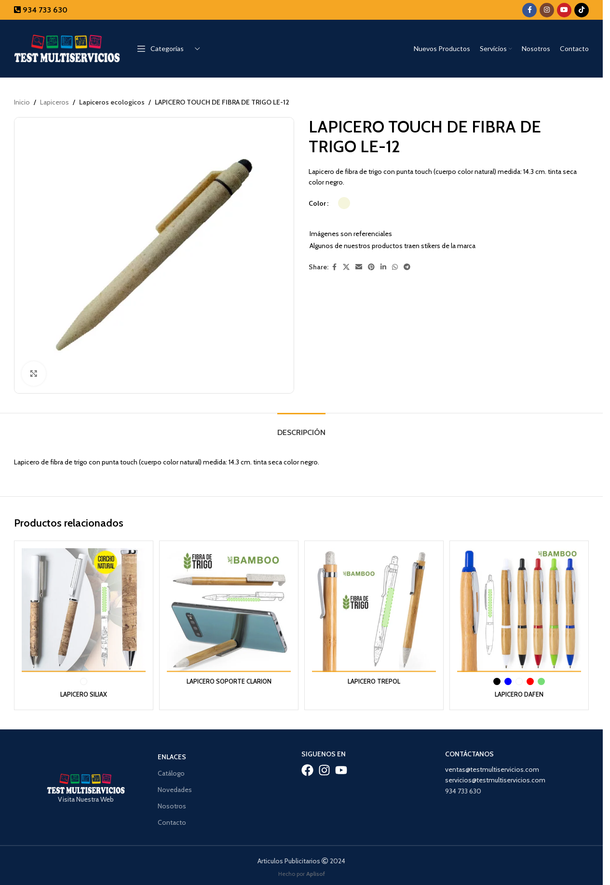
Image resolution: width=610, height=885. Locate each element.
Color (317, 203)
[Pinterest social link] (371, 267)
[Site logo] (67, 47)
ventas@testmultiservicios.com (492, 766)
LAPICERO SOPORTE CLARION (228, 678)
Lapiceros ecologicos (111, 102)
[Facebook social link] (529, 10)
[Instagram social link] (547, 10)
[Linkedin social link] (383, 267)
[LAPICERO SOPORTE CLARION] (228, 608)
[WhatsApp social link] (395, 267)
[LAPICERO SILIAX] (82, 608)
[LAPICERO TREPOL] (374, 608)
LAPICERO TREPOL (374, 678)
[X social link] (346, 267)
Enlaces (172, 753)
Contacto (172, 819)
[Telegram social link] (407, 267)
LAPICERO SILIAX (82, 691)
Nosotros (172, 803)
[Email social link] (358, 267)
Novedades (175, 786)
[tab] (301, 427)
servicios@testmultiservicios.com (495, 777)
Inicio (22, 102)
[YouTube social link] (564, 10)
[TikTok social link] (581, 10)
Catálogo (171, 770)
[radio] (344, 204)
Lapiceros (54, 102)
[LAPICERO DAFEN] (520, 608)
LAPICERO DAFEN (520, 691)
